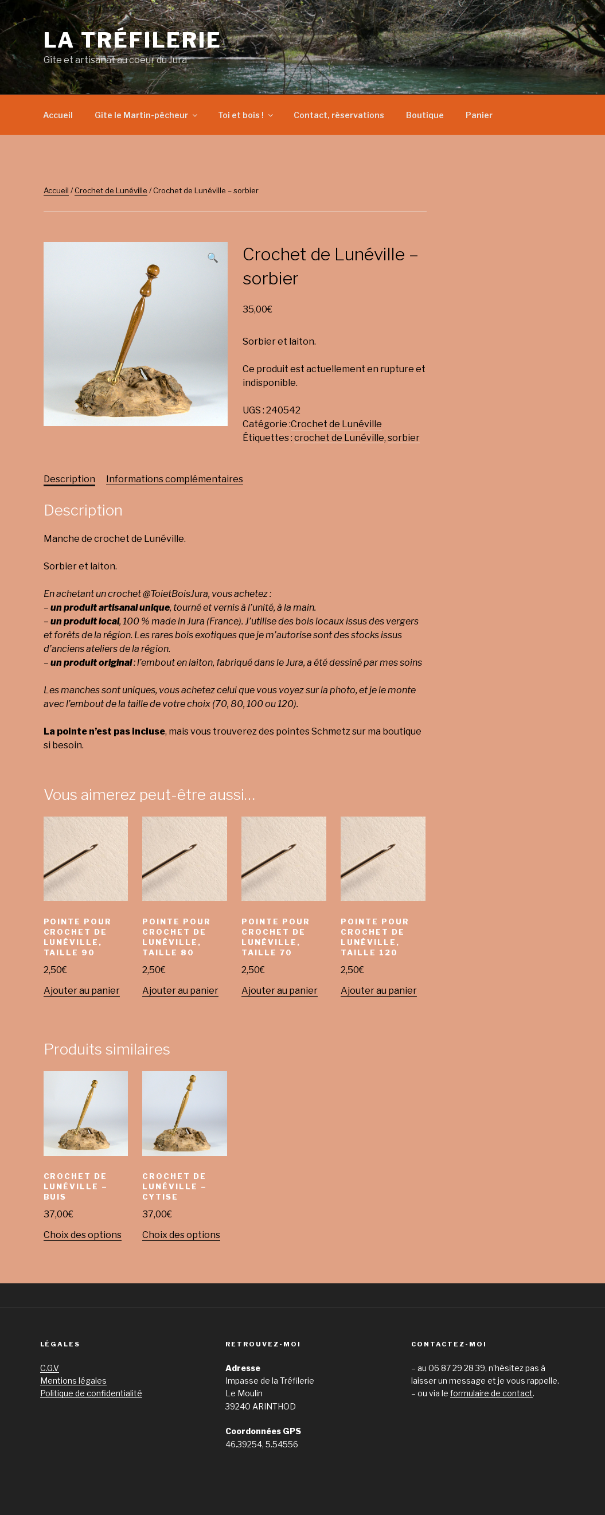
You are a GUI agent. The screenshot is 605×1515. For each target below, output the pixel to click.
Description (69, 479)
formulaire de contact (491, 1393)
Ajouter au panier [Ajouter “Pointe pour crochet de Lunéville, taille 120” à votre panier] (379, 990)
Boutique (425, 115)
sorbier (404, 437)
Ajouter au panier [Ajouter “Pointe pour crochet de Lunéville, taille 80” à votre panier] (180, 990)
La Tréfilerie (133, 40)
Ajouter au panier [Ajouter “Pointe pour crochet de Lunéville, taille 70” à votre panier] (279, 990)
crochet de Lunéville (339, 437)
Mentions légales (73, 1380)
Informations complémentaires (174, 479)
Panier (479, 115)
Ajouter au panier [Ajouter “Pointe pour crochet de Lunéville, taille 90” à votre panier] (82, 990)
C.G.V (49, 1368)
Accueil (58, 115)
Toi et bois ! (246, 115)
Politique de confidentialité (91, 1393)
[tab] (69, 479)
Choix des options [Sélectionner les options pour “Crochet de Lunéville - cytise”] (181, 1234)
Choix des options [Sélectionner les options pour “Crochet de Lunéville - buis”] (83, 1234)
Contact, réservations (339, 115)
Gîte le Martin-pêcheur (147, 115)
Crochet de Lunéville (111, 190)
